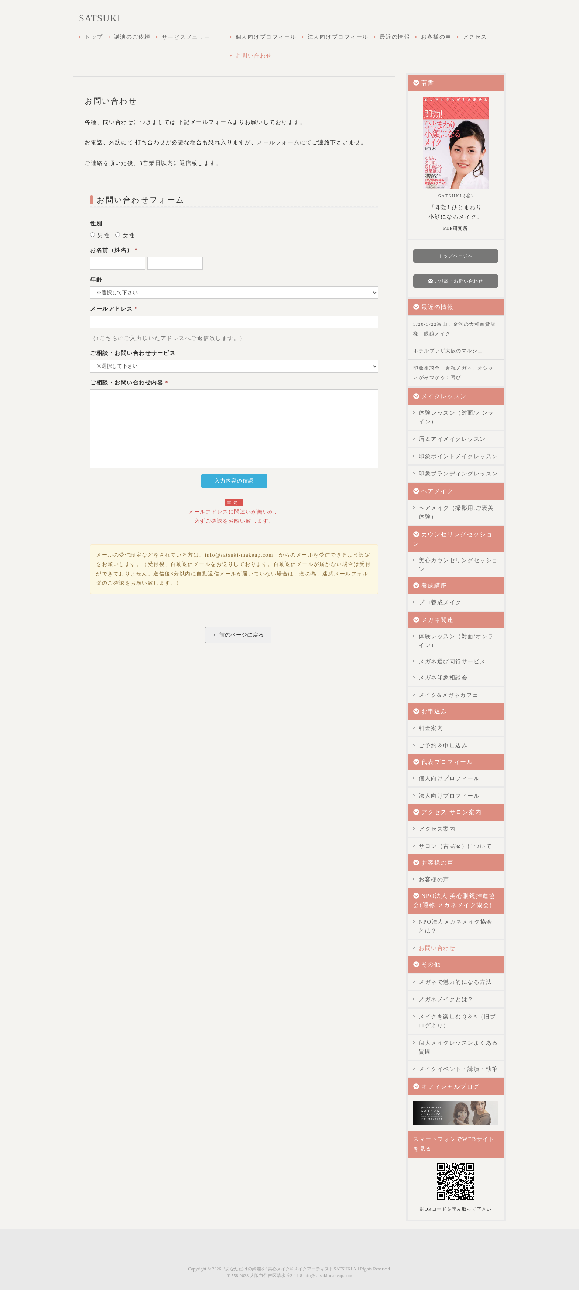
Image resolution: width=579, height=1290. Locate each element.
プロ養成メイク (440, 602)
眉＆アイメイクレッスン (452, 439)
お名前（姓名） (114, 250)
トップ (94, 37)
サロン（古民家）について (455, 846)
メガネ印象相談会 (443, 678)
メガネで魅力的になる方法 (455, 982)
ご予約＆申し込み (443, 745)
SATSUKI (100, 18)
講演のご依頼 (132, 37)
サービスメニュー (193, 37)
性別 (96, 223)
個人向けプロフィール (266, 37)
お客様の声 (436, 37)
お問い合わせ (254, 56)
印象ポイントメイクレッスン (458, 456)
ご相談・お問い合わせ (455, 281)
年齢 (96, 280)
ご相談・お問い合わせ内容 (129, 382)
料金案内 (431, 728)
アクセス (475, 37)
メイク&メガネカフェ (449, 695)
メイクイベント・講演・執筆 (458, 1069)
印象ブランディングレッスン (458, 474)
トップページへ (456, 256)
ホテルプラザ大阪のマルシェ (448, 350)
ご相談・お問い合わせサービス (132, 353)
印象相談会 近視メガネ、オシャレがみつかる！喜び (453, 372)
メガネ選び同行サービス (452, 661)
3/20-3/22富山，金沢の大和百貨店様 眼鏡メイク (454, 328)
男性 (100, 235)
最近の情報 (395, 37)
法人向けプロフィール (338, 37)
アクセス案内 (437, 829)
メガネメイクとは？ (446, 999)
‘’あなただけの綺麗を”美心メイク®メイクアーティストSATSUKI (287, 1269)
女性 (125, 235)
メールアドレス (114, 309)
